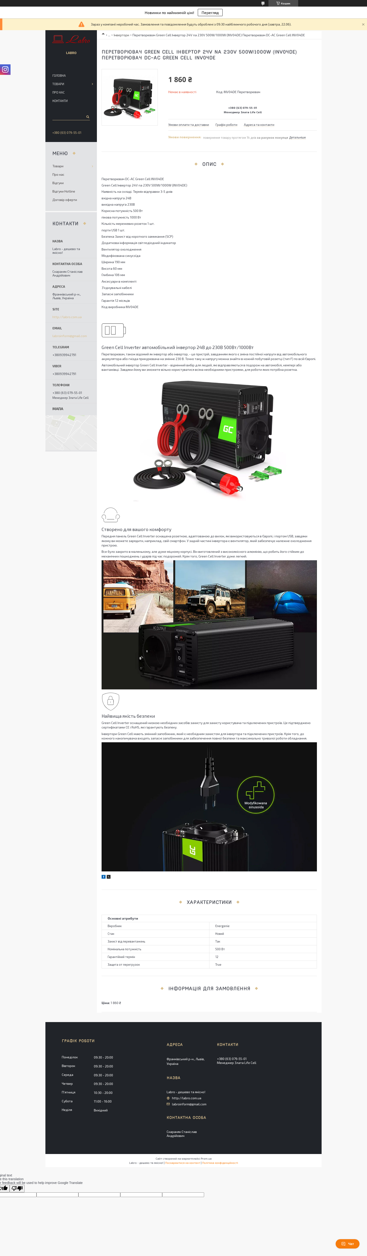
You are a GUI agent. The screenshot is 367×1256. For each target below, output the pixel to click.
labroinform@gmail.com (69, 336)
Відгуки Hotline (63, 191)
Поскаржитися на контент (182, 1162)
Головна (59, 75)
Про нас (58, 92)
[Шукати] (87, 116)
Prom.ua (206, 1158)
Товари (58, 84)
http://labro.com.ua (67, 317)
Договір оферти (64, 200)
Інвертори (121, 35)
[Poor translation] (17, 1188)
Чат (347, 1244)
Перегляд (210, 12)
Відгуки (58, 183)
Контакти (60, 101)
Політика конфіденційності (220, 1162)
